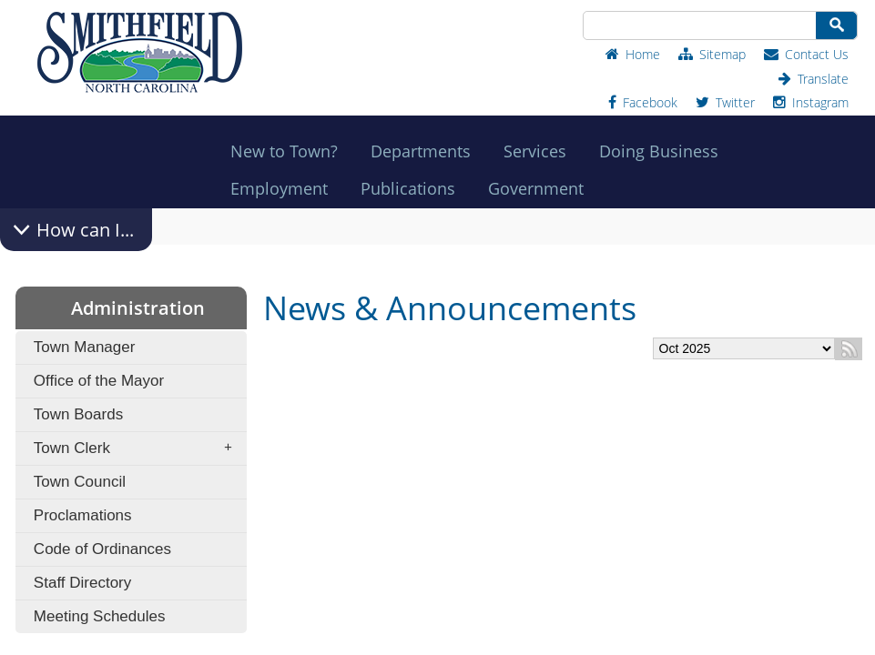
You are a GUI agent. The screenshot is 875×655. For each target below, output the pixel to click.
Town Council (80, 481)
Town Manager (85, 347)
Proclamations (83, 515)
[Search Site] (698, 25)
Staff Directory (82, 582)
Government (541, 188)
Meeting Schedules (100, 616)
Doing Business (664, 151)
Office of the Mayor (99, 380)
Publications (413, 188)
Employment (284, 188)
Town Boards (78, 414)
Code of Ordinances (102, 549)
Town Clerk (139, 448)
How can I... (85, 229)
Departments (426, 151)
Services (540, 151)
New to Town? (289, 151)
